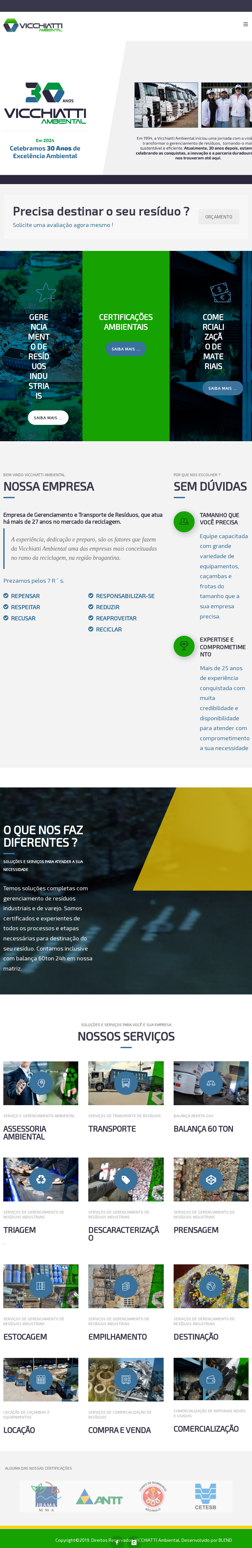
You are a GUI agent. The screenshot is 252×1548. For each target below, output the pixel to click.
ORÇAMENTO (215, 216)
